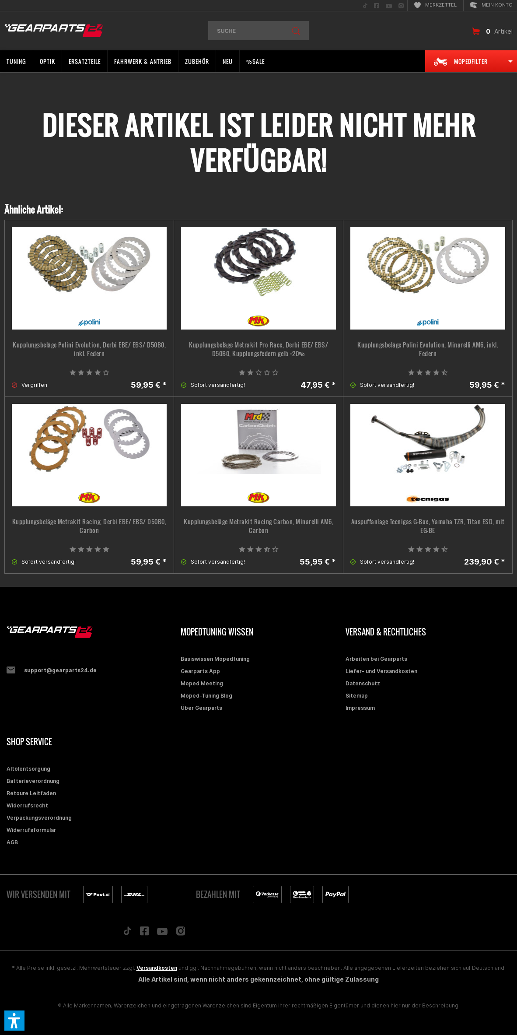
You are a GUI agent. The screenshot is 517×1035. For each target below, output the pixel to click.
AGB (12, 842)
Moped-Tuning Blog (206, 695)
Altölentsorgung (28, 768)
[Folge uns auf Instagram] (180, 933)
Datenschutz (363, 683)
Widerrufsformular (31, 830)
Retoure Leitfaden (31, 793)
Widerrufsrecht (27, 805)
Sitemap (357, 695)
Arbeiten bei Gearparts (376, 659)
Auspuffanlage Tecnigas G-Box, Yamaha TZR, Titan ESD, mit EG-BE (428, 526)
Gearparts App (200, 671)
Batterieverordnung (33, 781)
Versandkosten (156, 968)
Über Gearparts (201, 708)
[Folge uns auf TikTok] (127, 933)
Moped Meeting (202, 683)
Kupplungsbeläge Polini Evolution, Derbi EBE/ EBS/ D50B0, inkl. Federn (89, 349)
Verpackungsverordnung (39, 817)
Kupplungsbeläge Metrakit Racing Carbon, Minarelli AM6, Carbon (258, 526)
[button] (14, 1020)
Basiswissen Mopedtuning (215, 659)
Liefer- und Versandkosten (381, 671)
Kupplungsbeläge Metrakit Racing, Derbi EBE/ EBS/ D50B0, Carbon (89, 526)
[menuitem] (365, 5)
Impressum (360, 708)
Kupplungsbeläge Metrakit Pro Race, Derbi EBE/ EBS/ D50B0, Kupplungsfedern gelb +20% (258, 349)
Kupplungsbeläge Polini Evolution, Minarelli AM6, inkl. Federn (427, 349)
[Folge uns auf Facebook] (144, 933)
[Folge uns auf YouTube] (162, 933)
